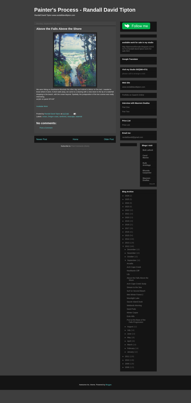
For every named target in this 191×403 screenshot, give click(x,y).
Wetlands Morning (134, 305)
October (130, 257)
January (130, 352)
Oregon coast (53, 117)
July (129, 330)
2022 (127, 210)
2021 (127, 214)
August (130, 327)
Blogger (108, 385)
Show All (152, 184)
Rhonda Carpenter (147, 172)
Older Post (109, 139)
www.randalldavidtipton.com (133, 87)
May (129, 337)
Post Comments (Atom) (80, 146)
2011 (127, 356)
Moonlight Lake (133, 298)
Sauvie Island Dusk (135, 302)
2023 (127, 207)
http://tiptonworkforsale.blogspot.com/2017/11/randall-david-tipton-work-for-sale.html (138, 49)
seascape (71, 117)
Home (75, 139)
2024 (127, 203)
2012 (127, 246)
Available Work (42, 106)
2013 (127, 243)
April (129, 341)
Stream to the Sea (134, 287)
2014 (127, 239)
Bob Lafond (148, 150)
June (129, 334)
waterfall (79, 117)
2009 (127, 364)
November (131, 253)
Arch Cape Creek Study (136, 284)
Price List (126, 125)
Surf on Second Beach (136, 291)
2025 (127, 199)
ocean (44, 117)
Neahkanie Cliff (133, 271)
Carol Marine (146, 156)
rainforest (62, 117)
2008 (127, 367)
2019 (127, 221)
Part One (126, 107)
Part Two (125, 112)
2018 (127, 225)
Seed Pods (131, 309)
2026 (127, 196)
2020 (127, 217)
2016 (127, 232)
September (132, 260)
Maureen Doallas (146, 179)
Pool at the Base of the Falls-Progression (136, 321)
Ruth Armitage (147, 164)
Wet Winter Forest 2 (135, 295)
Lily (128, 274)
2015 (127, 235)
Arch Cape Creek (134, 267)
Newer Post (41, 139)
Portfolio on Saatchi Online (133, 95)
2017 (127, 228)
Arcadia (130, 263)
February (131, 348)
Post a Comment (46, 128)
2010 (127, 360)
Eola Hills (130, 316)
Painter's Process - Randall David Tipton (85, 10)
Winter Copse (132, 313)
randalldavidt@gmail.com (132, 137)
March (130, 345)
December (131, 249)
